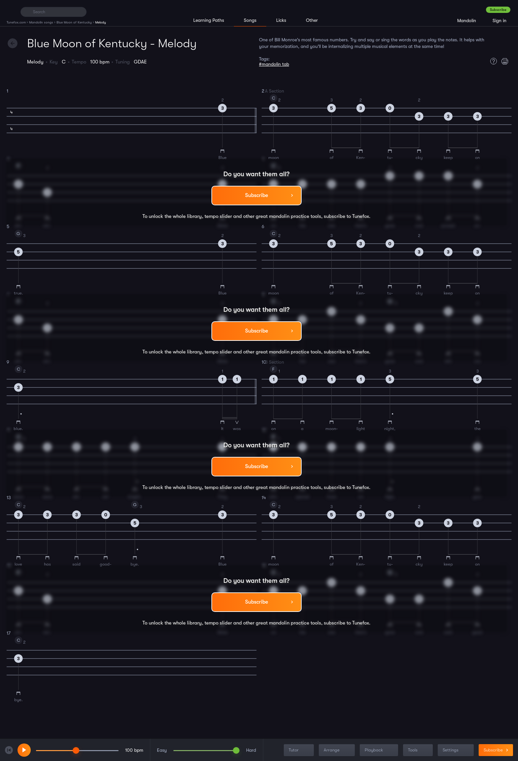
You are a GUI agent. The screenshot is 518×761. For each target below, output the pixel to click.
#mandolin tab (274, 64)
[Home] (11, 12)
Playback (379, 750)
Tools (418, 750)
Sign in (499, 20)
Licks (281, 20)
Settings (456, 750)
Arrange (337, 750)
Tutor (299, 750)
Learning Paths (208, 20)
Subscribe (498, 10)
